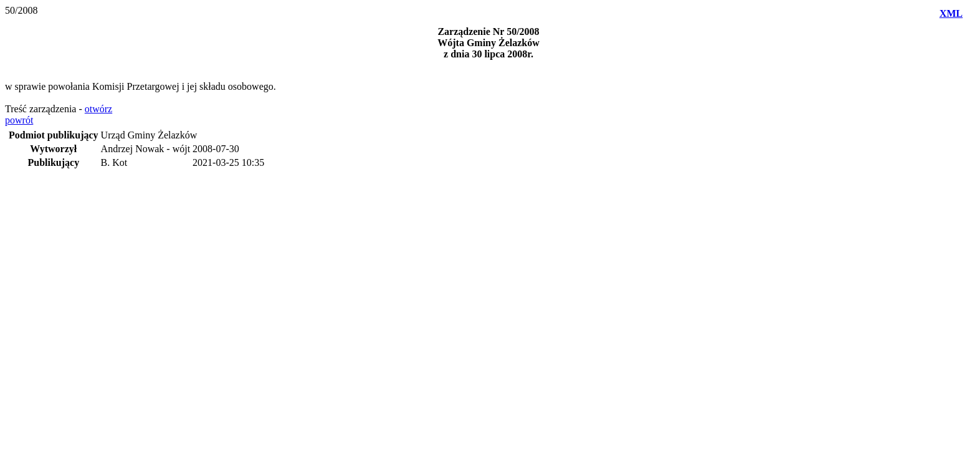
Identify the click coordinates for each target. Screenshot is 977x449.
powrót (19, 120)
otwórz (98, 109)
